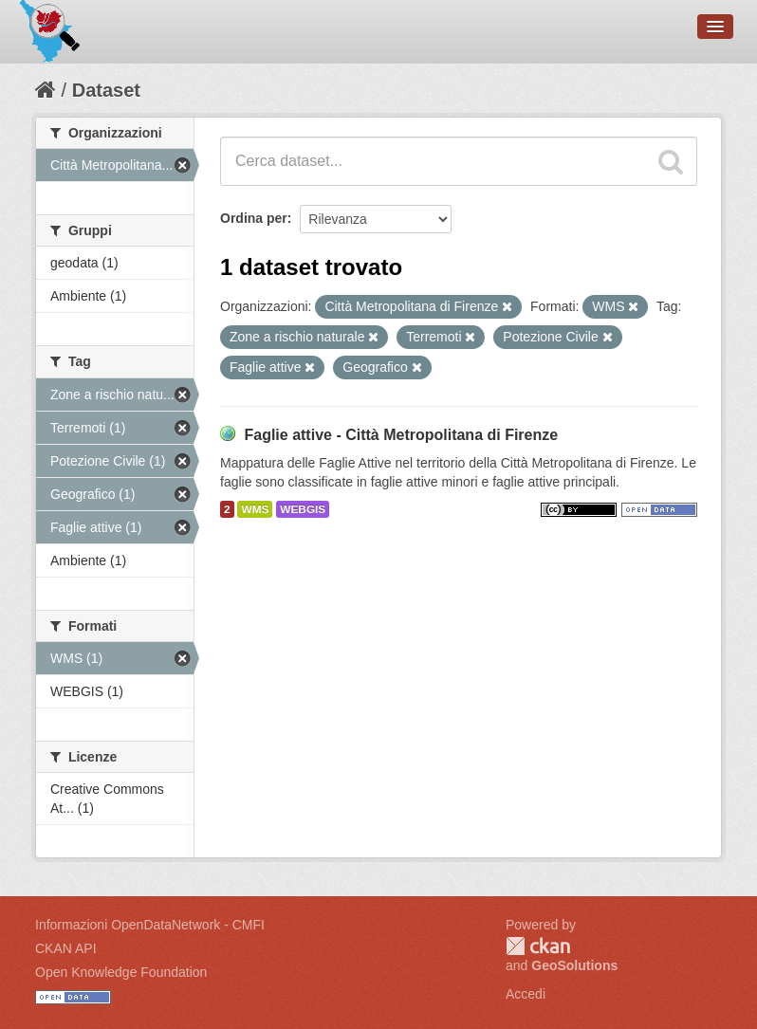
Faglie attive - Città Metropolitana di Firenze (401, 435)
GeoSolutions (574, 965)
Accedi (525, 993)
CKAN (538, 946)
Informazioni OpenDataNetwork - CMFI (150, 924)
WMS (254, 509)
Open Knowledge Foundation (121, 972)
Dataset (106, 90)
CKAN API (66, 948)
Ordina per (253, 218)
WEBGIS (302, 509)
